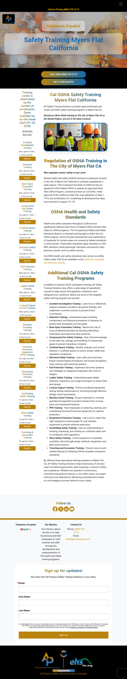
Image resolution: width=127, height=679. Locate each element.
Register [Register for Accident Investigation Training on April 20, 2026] (27, 159)
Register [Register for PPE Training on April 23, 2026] (27, 366)
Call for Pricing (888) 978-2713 (63, 9)
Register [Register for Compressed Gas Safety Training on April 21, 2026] (27, 222)
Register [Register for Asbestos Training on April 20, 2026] (27, 178)
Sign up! (63, 635)
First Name (24, 597)
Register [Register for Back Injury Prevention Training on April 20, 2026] (27, 200)
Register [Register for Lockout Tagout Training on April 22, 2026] (27, 319)
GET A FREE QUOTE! (63, 82)
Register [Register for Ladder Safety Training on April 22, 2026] (27, 299)
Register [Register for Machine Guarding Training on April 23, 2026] (27, 341)
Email (22, 583)
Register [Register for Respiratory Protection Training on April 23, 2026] (27, 388)
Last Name (24, 610)
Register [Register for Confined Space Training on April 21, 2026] (27, 241)
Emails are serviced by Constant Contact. (84, 627)
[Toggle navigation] (121, 4)
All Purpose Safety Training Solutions (58, 673)
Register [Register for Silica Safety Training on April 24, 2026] (27, 426)
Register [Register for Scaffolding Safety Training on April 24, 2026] (27, 407)
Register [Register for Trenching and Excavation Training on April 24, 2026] (27, 448)
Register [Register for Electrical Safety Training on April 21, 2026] (27, 261)
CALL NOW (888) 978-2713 (63, 74)
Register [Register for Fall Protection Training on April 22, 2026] (27, 280)
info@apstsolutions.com (78, 539)
